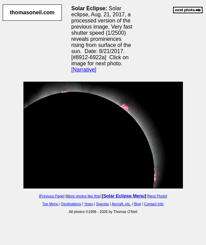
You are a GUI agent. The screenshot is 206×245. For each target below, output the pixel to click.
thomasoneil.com (32, 12)
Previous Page (51, 196)
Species (102, 204)
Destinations (71, 204)
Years (88, 204)
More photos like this (83, 196)
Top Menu (50, 204)
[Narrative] (83, 69)
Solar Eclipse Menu (124, 195)
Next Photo (157, 196)
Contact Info (154, 204)
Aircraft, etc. (121, 204)
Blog (137, 204)
